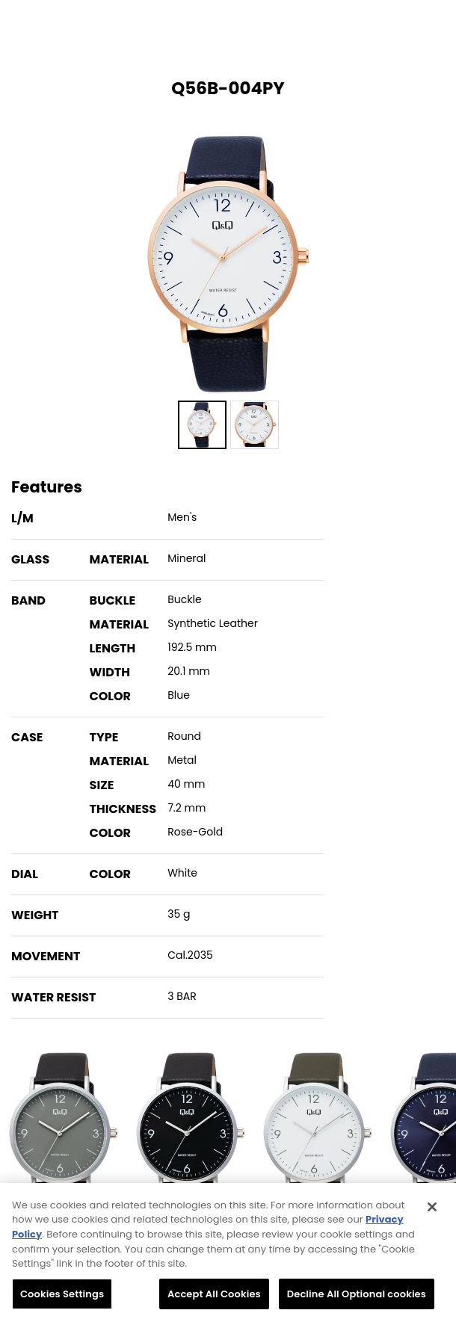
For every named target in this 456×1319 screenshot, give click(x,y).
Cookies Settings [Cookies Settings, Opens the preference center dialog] (62, 1298)
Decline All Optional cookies (356, 1298)
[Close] (432, 1211)
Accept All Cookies (214, 1298)
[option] (228, 264)
